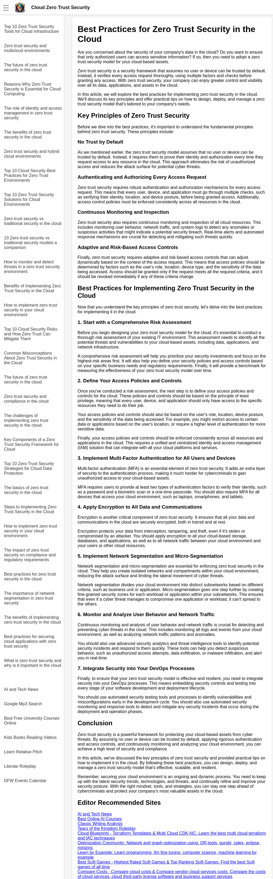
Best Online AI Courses (100, 819)
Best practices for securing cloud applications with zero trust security (30, 641)
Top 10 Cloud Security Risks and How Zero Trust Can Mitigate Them (30, 334)
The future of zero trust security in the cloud (25, 67)
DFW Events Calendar (25, 780)
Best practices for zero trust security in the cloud (30, 576)
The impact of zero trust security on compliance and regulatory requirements (30, 555)
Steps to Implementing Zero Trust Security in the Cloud (30, 509)
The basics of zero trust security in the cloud (26, 490)
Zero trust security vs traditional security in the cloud (32, 221)
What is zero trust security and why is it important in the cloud (32, 663)
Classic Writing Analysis (100, 823)
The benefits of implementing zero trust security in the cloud (32, 619)
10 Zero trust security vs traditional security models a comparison (30, 243)
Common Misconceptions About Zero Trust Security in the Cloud (30, 358)
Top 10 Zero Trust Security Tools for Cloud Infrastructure (31, 29)
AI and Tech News (21, 689)
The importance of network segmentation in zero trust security (29, 598)
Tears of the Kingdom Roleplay (107, 828)
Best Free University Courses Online (31, 720)
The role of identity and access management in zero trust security (33, 113)
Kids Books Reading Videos (30, 737)
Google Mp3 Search (23, 704)
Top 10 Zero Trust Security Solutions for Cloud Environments (29, 199)
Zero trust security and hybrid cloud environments (31, 154)
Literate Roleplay (20, 766)
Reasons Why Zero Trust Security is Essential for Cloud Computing (32, 89)
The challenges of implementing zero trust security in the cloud (26, 420)
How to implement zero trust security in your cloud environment (30, 310)
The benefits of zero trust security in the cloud (27, 134)
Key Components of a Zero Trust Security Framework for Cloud (31, 444)
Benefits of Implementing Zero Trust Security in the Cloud (32, 288)
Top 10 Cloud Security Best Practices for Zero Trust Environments (29, 175)
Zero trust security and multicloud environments (27, 48)
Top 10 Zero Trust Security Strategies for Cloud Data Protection (29, 468)
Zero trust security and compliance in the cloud (26, 398)
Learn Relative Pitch (23, 752)
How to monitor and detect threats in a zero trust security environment (32, 267)
